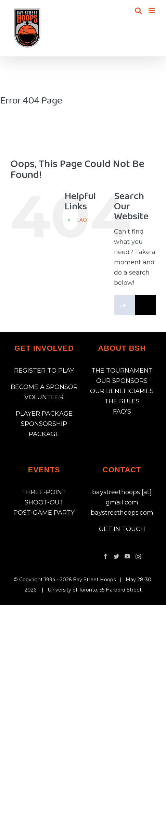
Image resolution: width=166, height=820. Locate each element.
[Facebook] (105, 556)
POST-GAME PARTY (44, 512)
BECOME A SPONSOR (44, 387)
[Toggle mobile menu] (152, 10)
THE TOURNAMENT (122, 370)
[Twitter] (116, 556)
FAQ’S (122, 411)
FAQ (81, 220)
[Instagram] (138, 556)
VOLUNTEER (44, 397)
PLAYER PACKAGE (44, 413)
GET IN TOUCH (122, 529)
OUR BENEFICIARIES (122, 391)
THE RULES (122, 401)
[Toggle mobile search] (138, 10)
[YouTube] (127, 556)
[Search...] (124, 305)
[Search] (145, 305)
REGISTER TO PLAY (44, 370)
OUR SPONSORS (122, 381)
